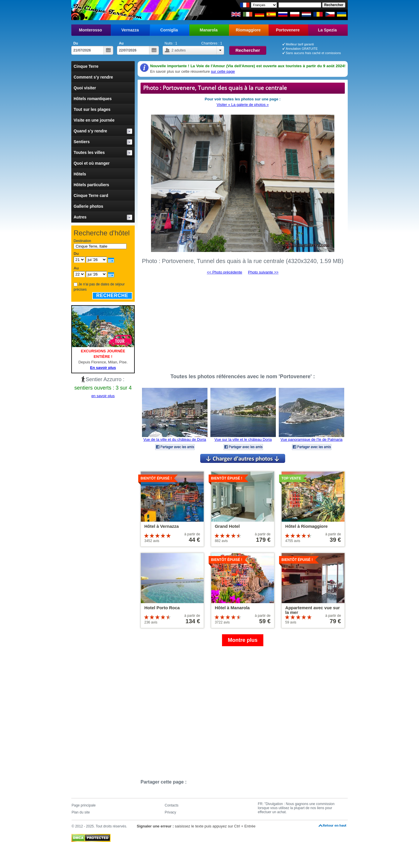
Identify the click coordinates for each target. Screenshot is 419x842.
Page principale (84, 805)
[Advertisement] (243, 321)
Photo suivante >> (263, 272)
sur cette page (223, 71)
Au (121, 43)
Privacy (170, 812)
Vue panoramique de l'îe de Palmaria (311, 439)
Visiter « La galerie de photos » (243, 104)
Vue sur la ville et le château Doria (243, 439)
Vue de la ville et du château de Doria (174, 439)
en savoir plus (103, 396)
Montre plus (243, 640)
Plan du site (81, 812)
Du (75, 43)
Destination (82, 241)
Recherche (112, 295)
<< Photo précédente (224, 272)
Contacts (171, 805)
